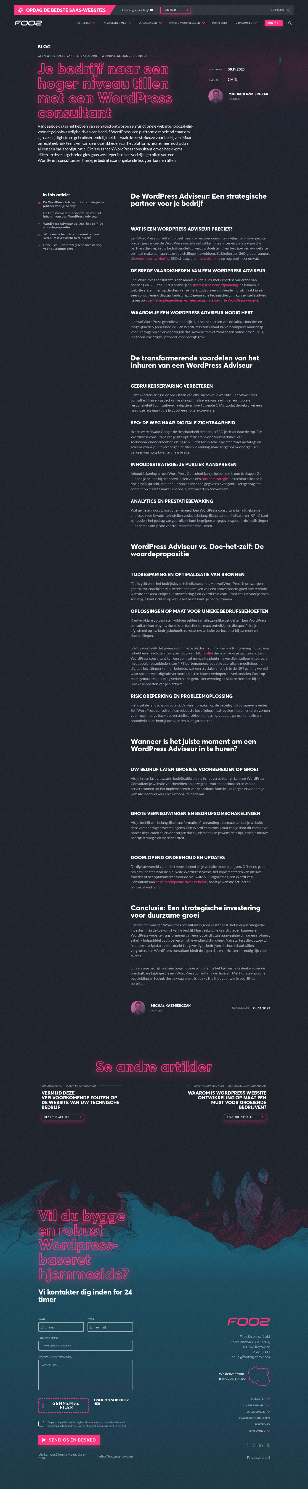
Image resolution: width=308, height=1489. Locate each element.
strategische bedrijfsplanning (215, 285)
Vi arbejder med (117, 23)
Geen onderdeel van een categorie (68, 56)
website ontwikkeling (153, 258)
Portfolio (219, 22)
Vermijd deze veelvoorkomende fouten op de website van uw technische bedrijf (80, 1100)
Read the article (56, 1117)
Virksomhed (246, 23)
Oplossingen (150, 23)
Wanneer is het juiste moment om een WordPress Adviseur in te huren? (71, 236)
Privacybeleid (258, 1457)
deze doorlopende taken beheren (181, 882)
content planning (207, 258)
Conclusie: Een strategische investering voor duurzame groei (72, 246)
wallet (208, 653)
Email (91, 1319)
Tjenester (85, 23)
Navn (41, 1319)
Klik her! (169, 9)
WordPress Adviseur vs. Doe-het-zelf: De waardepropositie (73, 225)
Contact (273, 22)
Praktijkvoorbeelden (187, 23)
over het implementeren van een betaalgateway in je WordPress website (202, 300)
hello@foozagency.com (115, 1456)
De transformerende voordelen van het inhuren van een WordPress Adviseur (72, 214)
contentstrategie (215, 478)
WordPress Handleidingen (125, 56)
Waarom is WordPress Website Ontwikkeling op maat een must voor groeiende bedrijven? (227, 1100)
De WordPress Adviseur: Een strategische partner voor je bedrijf (73, 204)
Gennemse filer (66, 1405)
